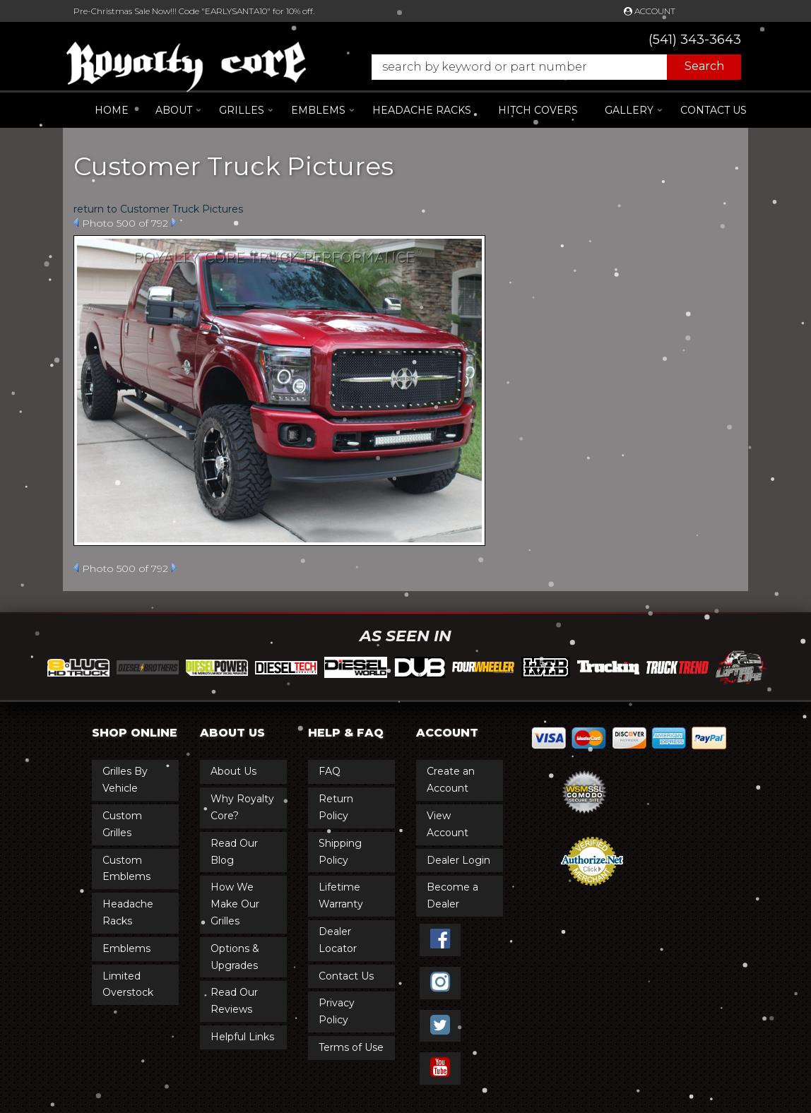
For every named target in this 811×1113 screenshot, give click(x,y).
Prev (75, 222)
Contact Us (713, 110)
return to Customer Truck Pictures (158, 209)
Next (174, 222)
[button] (549, 67)
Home (112, 110)
